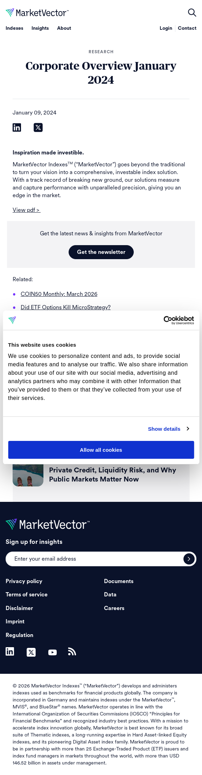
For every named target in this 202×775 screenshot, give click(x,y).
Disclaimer (19, 608)
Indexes (14, 28)
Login (166, 28)
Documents (118, 581)
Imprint (15, 621)
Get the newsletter (101, 252)
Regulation (19, 635)
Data (110, 594)
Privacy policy (24, 581)
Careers (114, 608)
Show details (164, 429)
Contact (187, 28)
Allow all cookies (101, 450)
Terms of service (27, 594)
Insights (40, 28)
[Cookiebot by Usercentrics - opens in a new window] (163, 320)
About (64, 28)
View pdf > (27, 210)
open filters (192, 12)
